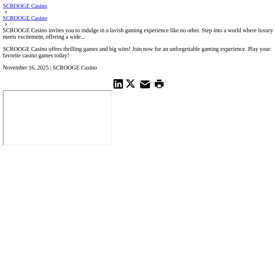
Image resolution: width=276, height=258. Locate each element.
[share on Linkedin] (118, 83)
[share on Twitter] (131, 83)
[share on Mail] (146, 83)
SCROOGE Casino (25, 6)
